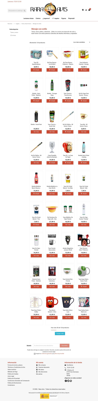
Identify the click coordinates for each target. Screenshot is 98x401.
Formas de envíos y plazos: (15, 365)
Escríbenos (69, 365)
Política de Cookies (13, 374)
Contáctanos (11, 385)
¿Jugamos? (46, 18)
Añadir (36, 70)
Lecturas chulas (28, 18)
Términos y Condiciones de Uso (16, 367)
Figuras (63, 18)
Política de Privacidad (14, 378)
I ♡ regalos (55, 18)
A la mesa (13, 35)
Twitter (68, 381)
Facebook (66, 381)
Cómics (38, 18)
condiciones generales (46, 353)
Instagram (71, 381)
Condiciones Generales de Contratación (18, 380)
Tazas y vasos (14, 32)
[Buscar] (17, 10)
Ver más (68, 70)
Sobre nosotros (12, 369)
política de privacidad (59, 353)
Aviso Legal (11, 376)
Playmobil (71, 18)
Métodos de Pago (13, 371)
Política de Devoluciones (14, 383)
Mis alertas (39, 374)
